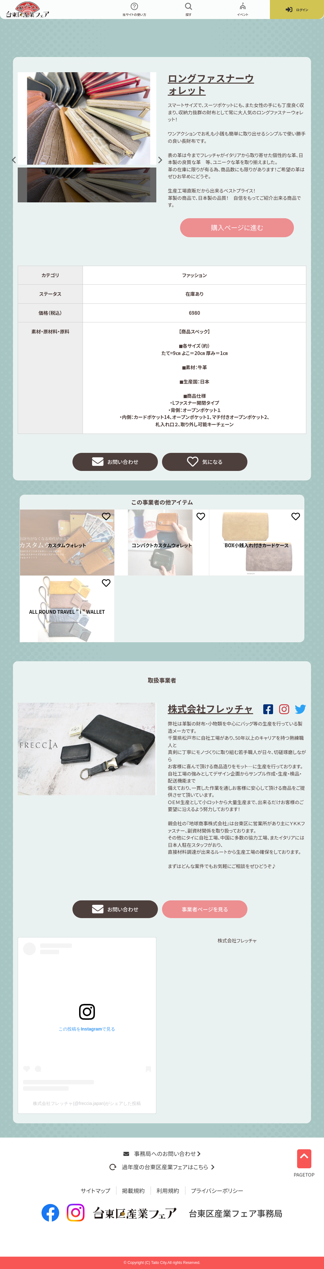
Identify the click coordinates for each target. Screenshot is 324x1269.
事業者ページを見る (205, 911)
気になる (204, 462)
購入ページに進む (237, 227)
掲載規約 (133, 1190)
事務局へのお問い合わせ (162, 1153)
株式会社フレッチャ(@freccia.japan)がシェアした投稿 (87, 1105)
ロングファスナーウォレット (211, 84)
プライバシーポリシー (217, 1190)
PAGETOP (304, 1161)
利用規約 (168, 1190)
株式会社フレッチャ (210, 709)
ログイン (297, 9)
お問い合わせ (115, 462)
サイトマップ (95, 1190)
